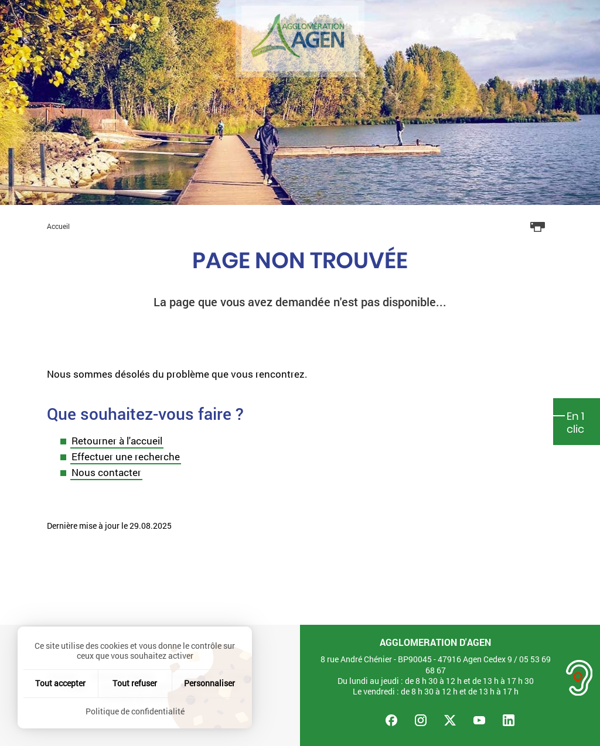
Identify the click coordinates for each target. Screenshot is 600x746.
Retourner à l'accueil (116, 440)
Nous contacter (106, 472)
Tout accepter (60, 683)
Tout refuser (134, 683)
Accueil (58, 226)
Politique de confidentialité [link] (135, 711)
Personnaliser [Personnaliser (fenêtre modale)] (209, 683)
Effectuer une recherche (125, 456)
